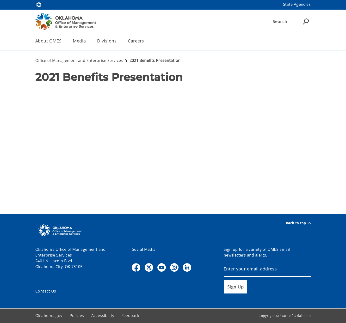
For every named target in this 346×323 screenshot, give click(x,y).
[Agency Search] (306, 21)
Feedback (130, 315)
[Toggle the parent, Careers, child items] (145, 40)
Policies (77, 315)
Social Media (144, 249)
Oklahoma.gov (48, 315)
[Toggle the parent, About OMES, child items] (63, 40)
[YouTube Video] (173, 134)
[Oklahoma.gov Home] (38, 4)
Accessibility (102, 315)
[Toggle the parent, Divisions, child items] (118, 40)
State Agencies (297, 4)
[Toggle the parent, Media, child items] (87, 40)
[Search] (291, 21)
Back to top (298, 223)
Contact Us (45, 291)
